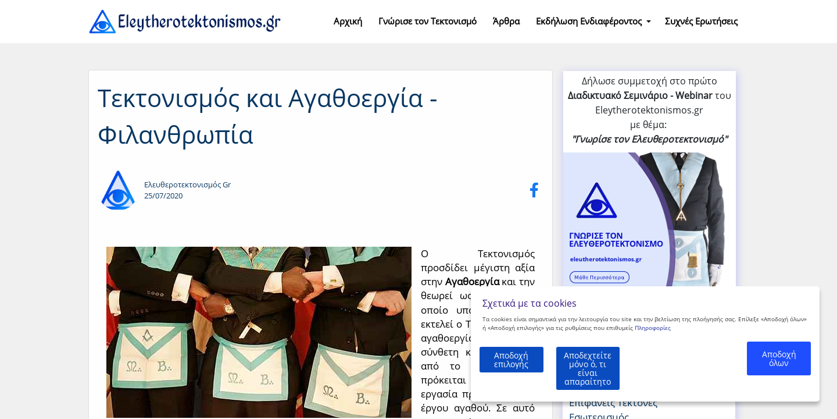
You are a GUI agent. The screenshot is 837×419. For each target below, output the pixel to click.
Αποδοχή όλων (778, 376)
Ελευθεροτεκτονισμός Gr (187, 184)
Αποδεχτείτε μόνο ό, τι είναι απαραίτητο (625, 377)
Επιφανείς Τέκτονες (613, 402)
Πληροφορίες (653, 345)
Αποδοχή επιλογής (519, 376)
